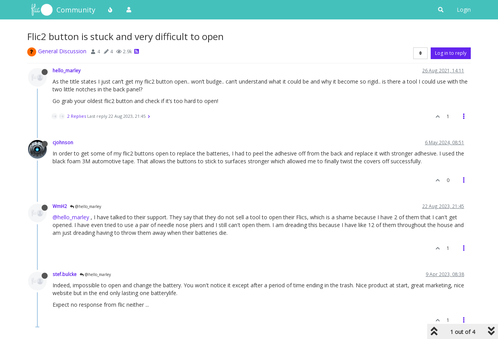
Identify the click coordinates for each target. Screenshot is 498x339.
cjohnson (63, 142)
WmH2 (60, 206)
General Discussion (62, 51)
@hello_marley (85, 206)
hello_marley (67, 70)
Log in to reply (450, 53)
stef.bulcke (65, 274)
